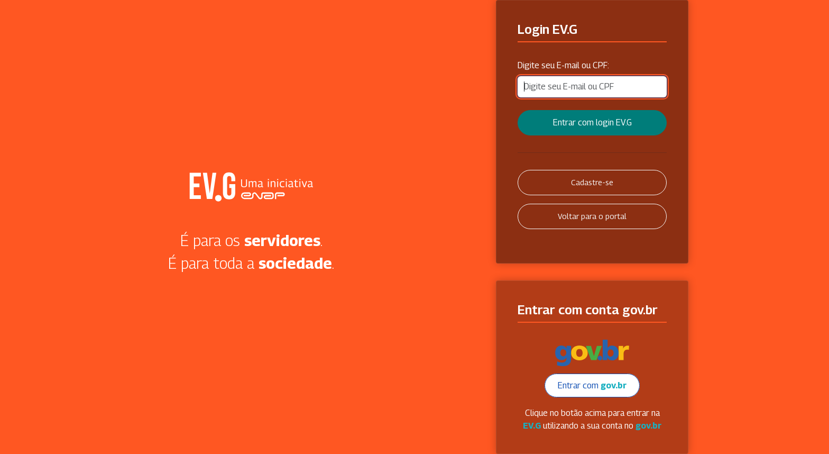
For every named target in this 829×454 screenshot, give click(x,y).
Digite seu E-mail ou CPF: (563, 65)
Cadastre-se (592, 182)
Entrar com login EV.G (592, 122)
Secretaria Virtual (251, 187)
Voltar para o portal (592, 216)
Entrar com (592, 385)
